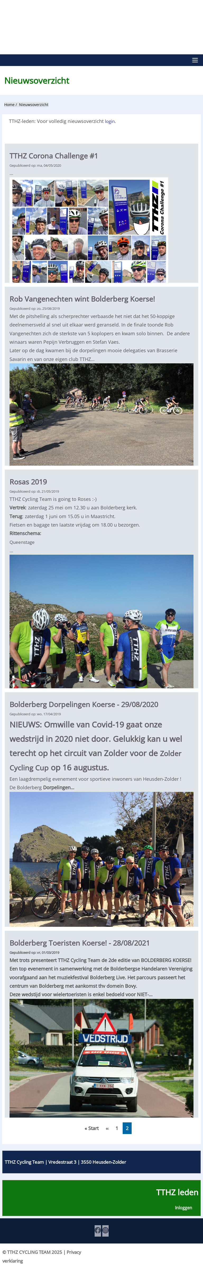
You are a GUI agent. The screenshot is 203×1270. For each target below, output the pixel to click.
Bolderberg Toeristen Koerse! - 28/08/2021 (88, 942)
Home (9, 104)
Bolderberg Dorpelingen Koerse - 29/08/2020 (92, 703)
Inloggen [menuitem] (183, 1208)
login (110, 120)
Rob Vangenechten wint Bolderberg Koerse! (89, 298)
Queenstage (23, 541)
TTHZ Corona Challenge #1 (59, 154)
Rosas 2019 (30, 480)
